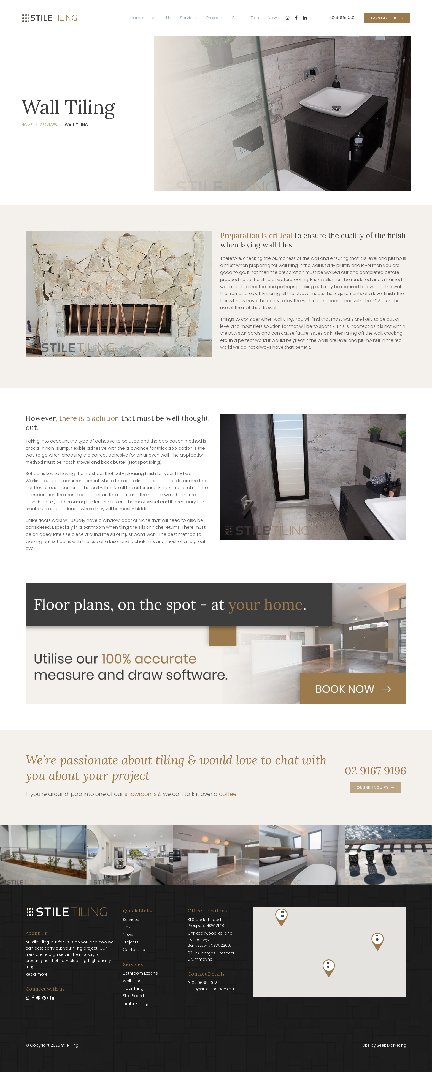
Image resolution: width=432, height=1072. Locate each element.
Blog (237, 18)
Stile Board (133, 996)
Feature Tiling (135, 1003)
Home (136, 18)
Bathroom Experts (140, 973)
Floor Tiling (133, 988)
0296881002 (343, 17)
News (273, 18)
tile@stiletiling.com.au (212, 989)
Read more (37, 974)
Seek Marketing (391, 1045)
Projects (214, 18)
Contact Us (384, 18)
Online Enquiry (372, 787)
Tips (254, 18)
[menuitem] (136, 17)
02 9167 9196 (375, 771)
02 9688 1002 (204, 983)
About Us (161, 18)
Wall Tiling (132, 981)
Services (189, 18)
